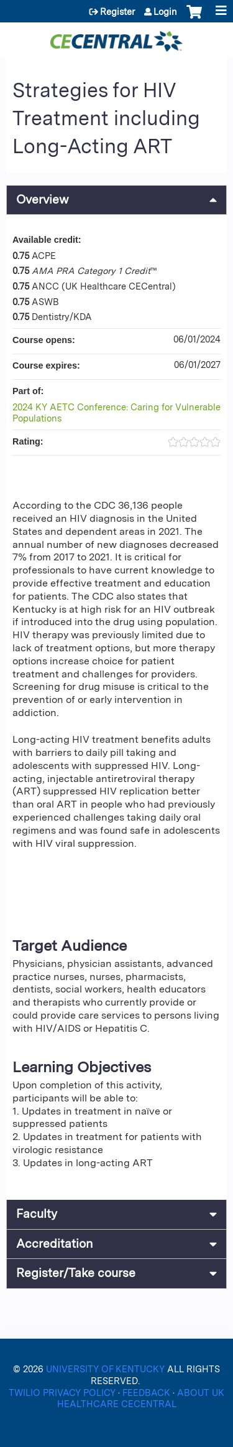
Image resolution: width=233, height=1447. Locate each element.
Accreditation (54, 1244)
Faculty (36, 1214)
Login (165, 11)
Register (117, 11)
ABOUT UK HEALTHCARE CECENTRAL (141, 1398)
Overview (42, 199)
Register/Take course (75, 1273)
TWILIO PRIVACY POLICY (63, 1392)
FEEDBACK (147, 1392)
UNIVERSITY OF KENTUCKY (105, 1369)
